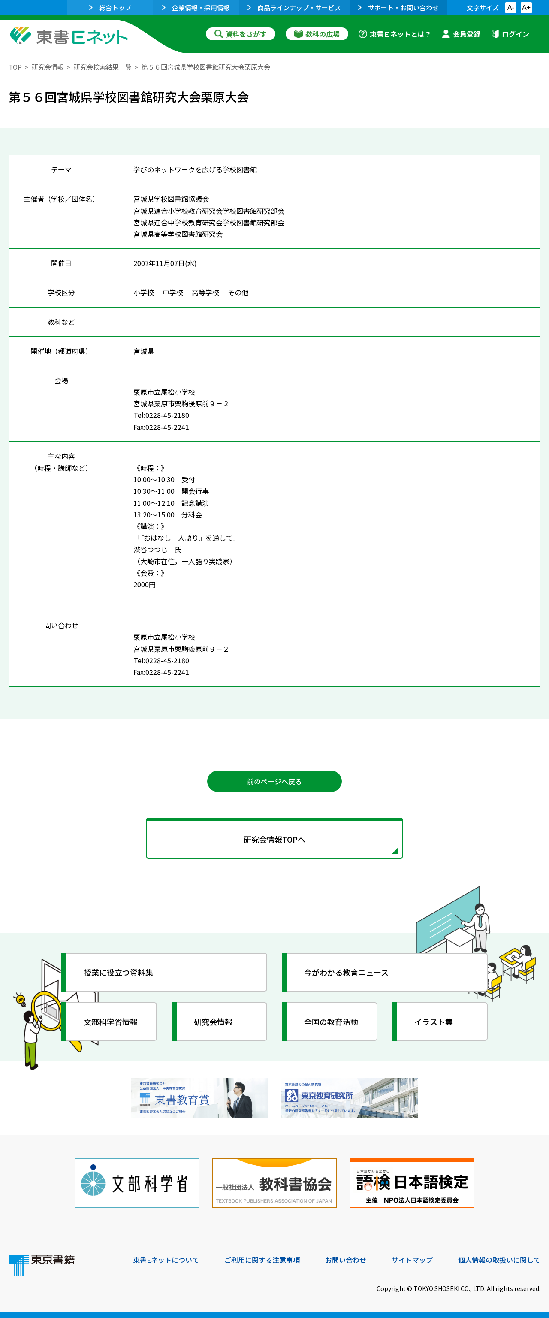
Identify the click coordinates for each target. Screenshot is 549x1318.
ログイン (510, 34)
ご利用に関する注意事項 (262, 1260)
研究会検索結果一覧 (103, 66)
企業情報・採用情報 (196, 7)
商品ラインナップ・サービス (294, 7)
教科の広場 (317, 34)
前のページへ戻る (274, 781)
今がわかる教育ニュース (346, 972)
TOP (15, 66)
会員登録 (461, 34)
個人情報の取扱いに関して (499, 1260)
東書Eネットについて (166, 1260)
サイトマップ (412, 1260)
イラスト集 (433, 1021)
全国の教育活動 (331, 1021)
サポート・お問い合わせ (398, 7)
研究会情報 (48, 66)
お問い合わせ (345, 1260)
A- (510, 7)
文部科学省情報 (111, 1021)
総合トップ (110, 7)
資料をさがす (240, 34)
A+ (526, 7)
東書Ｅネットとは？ (395, 34)
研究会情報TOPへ (274, 839)
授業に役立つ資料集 (118, 972)
